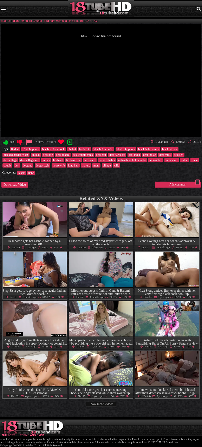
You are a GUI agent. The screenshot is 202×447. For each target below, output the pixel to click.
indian (184, 160)
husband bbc (73, 160)
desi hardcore (117, 154)
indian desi (155, 160)
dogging (27, 165)
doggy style (43, 165)
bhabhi (72, 149)
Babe (194, 160)
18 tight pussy (30, 149)
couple (7, 165)
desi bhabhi (63, 154)
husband (58, 160)
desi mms (165, 154)
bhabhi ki (84, 149)
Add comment (184, 184)
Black (21, 173)
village (107, 165)
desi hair (101, 154)
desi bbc (48, 154)
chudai (36, 154)
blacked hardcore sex (16, 154)
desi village (10, 160)
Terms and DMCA (32, 435)
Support (8, 435)
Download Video (15, 184)
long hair (73, 165)
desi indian (149, 154)
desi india (134, 154)
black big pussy (126, 149)
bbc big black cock (53, 149)
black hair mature (148, 149)
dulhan (46, 160)
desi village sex (29, 160)
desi (17, 165)
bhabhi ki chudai (103, 149)
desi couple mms (83, 154)
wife (116, 165)
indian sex (171, 160)
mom (96, 165)
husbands (90, 160)
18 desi (15, 149)
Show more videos (101, 404)
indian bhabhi (107, 160)
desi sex (178, 154)
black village (169, 149)
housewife (59, 165)
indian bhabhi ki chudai (132, 160)
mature (86, 165)
